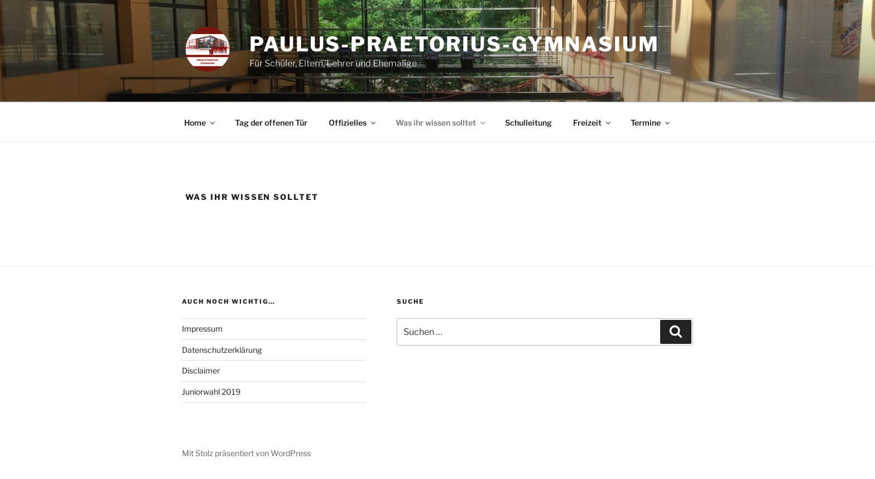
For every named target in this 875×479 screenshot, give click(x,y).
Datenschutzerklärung (222, 350)
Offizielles (353, 122)
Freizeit (592, 122)
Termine (651, 122)
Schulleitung (528, 122)
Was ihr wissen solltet (441, 122)
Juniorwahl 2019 (211, 391)
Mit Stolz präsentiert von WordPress (246, 453)
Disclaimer (201, 370)
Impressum (202, 328)
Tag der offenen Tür (271, 122)
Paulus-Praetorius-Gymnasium (454, 44)
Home (200, 122)
